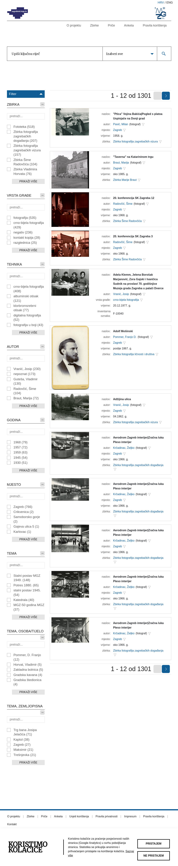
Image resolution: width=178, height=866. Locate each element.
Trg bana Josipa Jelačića (25, 732)
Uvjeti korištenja (79, 816)
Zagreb (23, 507)
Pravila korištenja (155, 25)
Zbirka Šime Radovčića (25, 162)
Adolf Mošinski (123, 331)
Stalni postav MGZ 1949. (27, 578)
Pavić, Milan (120, 124)
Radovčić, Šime (25, 391)
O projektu (74, 25)
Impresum (130, 816)
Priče (111, 25)
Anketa (129, 25)
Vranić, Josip (27, 369)
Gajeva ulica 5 (26, 526)
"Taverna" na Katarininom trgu (133, 156)
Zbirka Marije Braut (125, 179)
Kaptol (22, 739)
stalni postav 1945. (27, 592)
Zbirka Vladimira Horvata (25, 171)
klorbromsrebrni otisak (25, 308)
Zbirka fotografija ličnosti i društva (133, 354)
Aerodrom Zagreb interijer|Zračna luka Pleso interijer (138, 440)
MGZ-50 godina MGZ (29, 607)
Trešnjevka (25, 755)
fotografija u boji (28, 325)
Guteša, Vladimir (26, 381)
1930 (20, 462)
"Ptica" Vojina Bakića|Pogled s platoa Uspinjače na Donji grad (137, 116)
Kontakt (12, 824)
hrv (161, 2)
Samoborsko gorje (27, 519)
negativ (23, 232)
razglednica (25, 242)
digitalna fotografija (27, 317)
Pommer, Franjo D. (124, 336)
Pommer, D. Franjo (27, 657)
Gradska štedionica (28, 682)
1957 (20, 447)
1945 (20, 457)
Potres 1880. (26, 585)
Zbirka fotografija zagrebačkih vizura (27, 150)
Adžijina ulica (122, 399)
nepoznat (24, 374)
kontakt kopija (27, 237)
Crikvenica (24, 512)
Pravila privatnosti (107, 816)
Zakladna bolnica (28, 669)
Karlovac (22, 532)
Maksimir (23, 749)
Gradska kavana (28, 675)
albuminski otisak (26, 298)
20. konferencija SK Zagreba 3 (133, 236)
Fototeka (24, 126)
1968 (20, 442)
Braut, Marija (26, 398)
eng (169, 2)
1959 (20, 452)
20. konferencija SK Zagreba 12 (133, 197)
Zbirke (94, 25)
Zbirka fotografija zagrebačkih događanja (26, 136)
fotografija (25, 218)
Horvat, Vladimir (28, 664)
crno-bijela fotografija (29, 225)
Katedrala (24, 600)
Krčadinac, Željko (124, 447)
